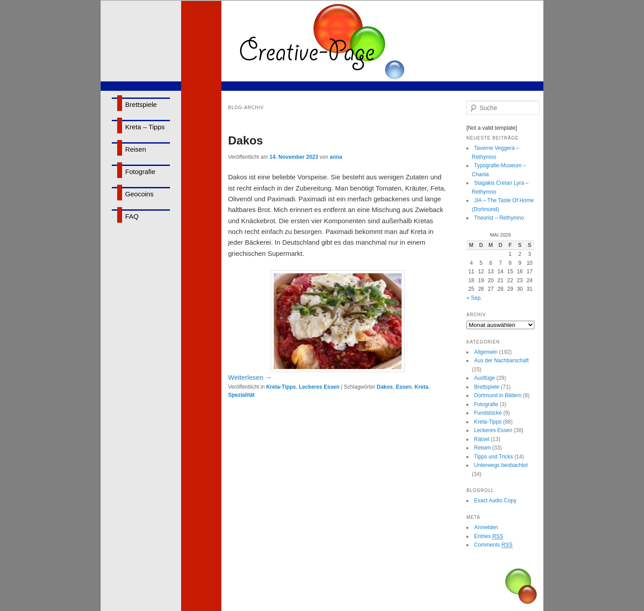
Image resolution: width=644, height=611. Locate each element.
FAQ (132, 216)
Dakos (245, 140)
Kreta (421, 387)
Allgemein (486, 352)
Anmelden (486, 527)
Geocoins (139, 194)
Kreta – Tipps (145, 127)
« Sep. (474, 298)
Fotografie (140, 171)
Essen (403, 387)
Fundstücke (488, 413)
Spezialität (241, 395)
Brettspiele (141, 104)
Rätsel (481, 439)
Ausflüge (484, 378)
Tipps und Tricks (493, 457)
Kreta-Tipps (281, 387)
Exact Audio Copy (495, 500)
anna (336, 157)
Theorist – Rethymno (499, 218)
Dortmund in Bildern (497, 395)
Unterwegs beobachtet (501, 465)
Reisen (135, 149)
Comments (493, 545)
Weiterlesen (250, 377)
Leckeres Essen (319, 387)
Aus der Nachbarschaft (501, 360)
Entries (488, 536)
